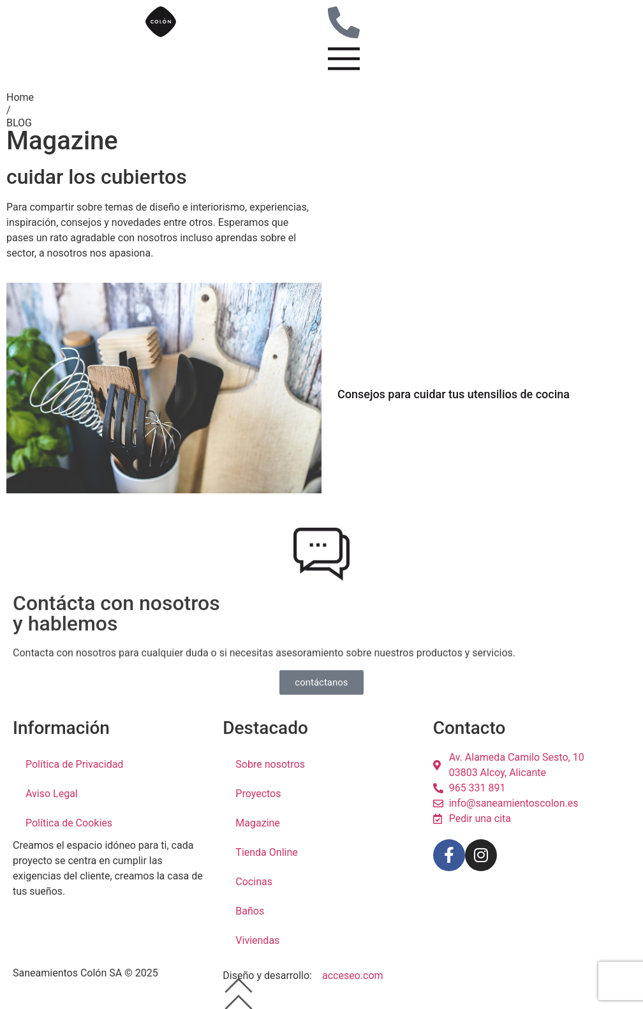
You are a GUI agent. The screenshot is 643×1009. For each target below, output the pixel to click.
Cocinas (253, 882)
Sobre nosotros (270, 764)
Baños (249, 911)
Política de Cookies (69, 823)
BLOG (19, 123)
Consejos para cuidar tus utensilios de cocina (453, 394)
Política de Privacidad (74, 764)
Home (20, 97)
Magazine (257, 823)
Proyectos (258, 794)
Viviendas (257, 940)
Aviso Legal (52, 794)
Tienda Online (266, 852)
